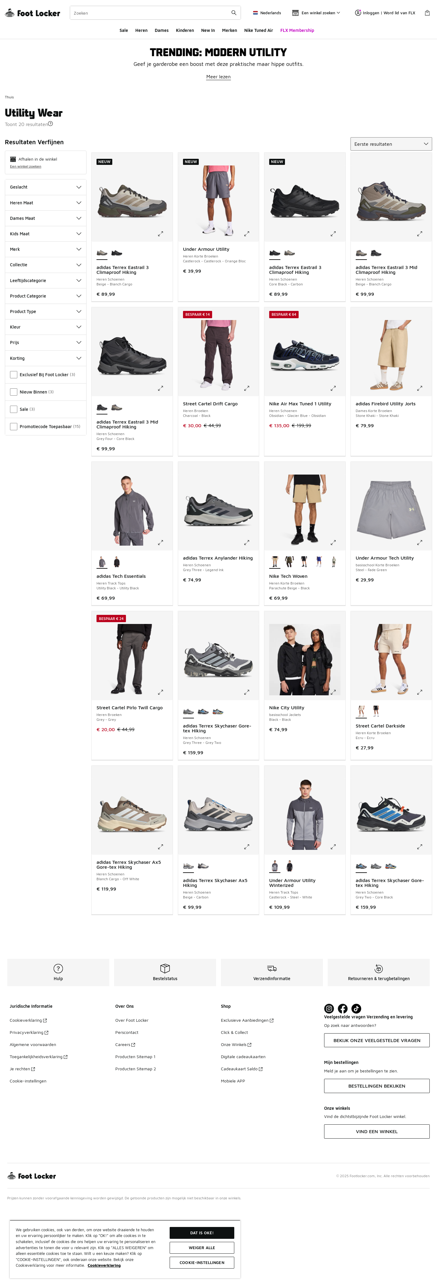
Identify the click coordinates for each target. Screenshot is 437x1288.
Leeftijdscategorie (45, 360)
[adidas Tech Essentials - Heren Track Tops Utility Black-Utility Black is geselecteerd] (102, 642)
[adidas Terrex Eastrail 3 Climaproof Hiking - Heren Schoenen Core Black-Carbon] (116, 333)
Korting (45, 438)
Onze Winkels (236, 1124)
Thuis (9, 177)
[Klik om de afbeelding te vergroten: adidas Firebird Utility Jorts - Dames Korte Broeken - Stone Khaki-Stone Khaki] (424, 468)
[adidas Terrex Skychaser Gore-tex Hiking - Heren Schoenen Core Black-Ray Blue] (218, 792)
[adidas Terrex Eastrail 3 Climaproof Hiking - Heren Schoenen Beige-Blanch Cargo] (289, 333)
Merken (229, 30)
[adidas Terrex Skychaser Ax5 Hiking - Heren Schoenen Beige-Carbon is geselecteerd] (188, 946)
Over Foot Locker (131, 1100)
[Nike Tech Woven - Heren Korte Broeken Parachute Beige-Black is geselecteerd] (274, 642)
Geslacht (45, 267)
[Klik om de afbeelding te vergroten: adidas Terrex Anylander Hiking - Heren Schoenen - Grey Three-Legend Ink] (251, 622)
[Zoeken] (155, 12)
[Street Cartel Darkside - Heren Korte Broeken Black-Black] (376, 792)
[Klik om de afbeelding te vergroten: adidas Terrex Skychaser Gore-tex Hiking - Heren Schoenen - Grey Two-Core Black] (424, 927)
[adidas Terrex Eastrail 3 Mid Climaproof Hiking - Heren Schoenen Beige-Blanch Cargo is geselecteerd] (361, 333)
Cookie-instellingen (28, 1161)
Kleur (45, 407)
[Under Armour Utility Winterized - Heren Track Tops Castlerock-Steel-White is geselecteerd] (274, 946)
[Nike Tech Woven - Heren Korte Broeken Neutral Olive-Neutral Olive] (289, 642)
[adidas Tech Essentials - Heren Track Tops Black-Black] (116, 642)
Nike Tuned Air (258, 30)
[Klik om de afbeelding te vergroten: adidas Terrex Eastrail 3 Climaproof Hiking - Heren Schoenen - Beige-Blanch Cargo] (164, 314)
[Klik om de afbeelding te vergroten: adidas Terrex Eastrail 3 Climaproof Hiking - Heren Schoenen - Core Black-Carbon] (337, 314)
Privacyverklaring (29, 1112)
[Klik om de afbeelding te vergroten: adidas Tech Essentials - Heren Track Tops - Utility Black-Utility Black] (164, 622)
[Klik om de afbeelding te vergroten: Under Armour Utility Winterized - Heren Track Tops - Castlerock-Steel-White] (337, 927)
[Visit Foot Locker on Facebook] (343, 1089)
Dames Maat (45, 298)
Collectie (45, 344)
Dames (162, 30)
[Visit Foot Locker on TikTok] (356, 1089)
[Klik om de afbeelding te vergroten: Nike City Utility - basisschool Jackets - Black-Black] (337, 772)
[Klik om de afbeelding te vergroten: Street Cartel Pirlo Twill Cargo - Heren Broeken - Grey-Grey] (164, 772)
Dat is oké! (202, 1232)
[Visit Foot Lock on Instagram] (329, 1089)
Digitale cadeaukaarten (243, 1136)
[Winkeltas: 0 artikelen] (427, 13)
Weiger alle (202, 1247)
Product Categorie (45, 376)
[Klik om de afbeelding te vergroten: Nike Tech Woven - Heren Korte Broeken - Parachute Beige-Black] (337, 622)
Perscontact (126, 1112)
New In (208, 30)
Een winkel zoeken (25, 246)
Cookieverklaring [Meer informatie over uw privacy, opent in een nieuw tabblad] (104, 1265)
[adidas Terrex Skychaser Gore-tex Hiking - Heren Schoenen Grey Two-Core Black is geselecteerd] (361, 946)
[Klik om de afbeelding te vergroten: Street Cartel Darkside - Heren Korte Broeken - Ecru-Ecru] (424, 772)
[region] (125, 1249)
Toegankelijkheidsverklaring (38, 1136)
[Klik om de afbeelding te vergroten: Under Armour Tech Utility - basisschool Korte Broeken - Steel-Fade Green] (424, 622)
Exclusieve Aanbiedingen (247, 1100)
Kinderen (185, 30)
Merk (45, 329)
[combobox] (155, 12)
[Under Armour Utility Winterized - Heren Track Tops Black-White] (289, 946)
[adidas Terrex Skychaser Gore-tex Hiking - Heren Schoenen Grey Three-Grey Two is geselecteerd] (188, 792)
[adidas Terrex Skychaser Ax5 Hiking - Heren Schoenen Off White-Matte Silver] (203, 946)
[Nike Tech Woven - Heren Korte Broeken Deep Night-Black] (319, 642)
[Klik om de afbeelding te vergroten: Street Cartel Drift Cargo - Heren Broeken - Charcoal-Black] (251, 468)
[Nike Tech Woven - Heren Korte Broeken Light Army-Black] (334, 642)
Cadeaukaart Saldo (242, 1148)
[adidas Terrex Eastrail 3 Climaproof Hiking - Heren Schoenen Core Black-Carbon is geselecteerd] (274, 333)
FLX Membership (297, 30)
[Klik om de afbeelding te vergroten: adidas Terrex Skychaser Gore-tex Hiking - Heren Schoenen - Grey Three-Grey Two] (251, 772)
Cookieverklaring (28, 1100)
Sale (124, 30)
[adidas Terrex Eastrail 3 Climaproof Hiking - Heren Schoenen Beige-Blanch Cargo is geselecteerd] (102, 333)
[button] (50, 203)
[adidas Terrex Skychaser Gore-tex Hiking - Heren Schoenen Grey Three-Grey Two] (376, 946)
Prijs (45, 422)
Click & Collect (234, 1112)
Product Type (45, 391)
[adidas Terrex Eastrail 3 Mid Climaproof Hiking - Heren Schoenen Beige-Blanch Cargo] (116, 488)
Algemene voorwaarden (33, 1124)
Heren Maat (45, 282)
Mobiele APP (233, 1161)
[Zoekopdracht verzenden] (234, 12)
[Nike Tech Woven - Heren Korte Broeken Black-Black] (304, 642)
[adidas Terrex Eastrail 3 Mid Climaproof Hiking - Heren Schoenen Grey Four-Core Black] (376, 333)
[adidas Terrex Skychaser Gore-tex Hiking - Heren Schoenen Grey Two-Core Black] (203, 792)
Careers (125, 1124)
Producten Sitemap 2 (135, 1148)
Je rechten (22, 1148)
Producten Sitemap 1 (135, 1136)
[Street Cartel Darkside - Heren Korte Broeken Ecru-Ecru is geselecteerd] (361, 792)
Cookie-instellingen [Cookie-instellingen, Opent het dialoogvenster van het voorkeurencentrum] (202, 1262)
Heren (141, 30)
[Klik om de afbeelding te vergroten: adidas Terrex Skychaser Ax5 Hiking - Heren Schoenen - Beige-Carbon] (251, 927)
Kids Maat (45, 313)
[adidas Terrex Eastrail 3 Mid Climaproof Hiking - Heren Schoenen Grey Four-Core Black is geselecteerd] (102, 488)
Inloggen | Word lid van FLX (385, 13)
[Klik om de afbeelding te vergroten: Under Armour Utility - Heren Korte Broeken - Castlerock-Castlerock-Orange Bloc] (251, 314)
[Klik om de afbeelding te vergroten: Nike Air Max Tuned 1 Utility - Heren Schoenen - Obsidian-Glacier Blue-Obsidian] (337, 468)
